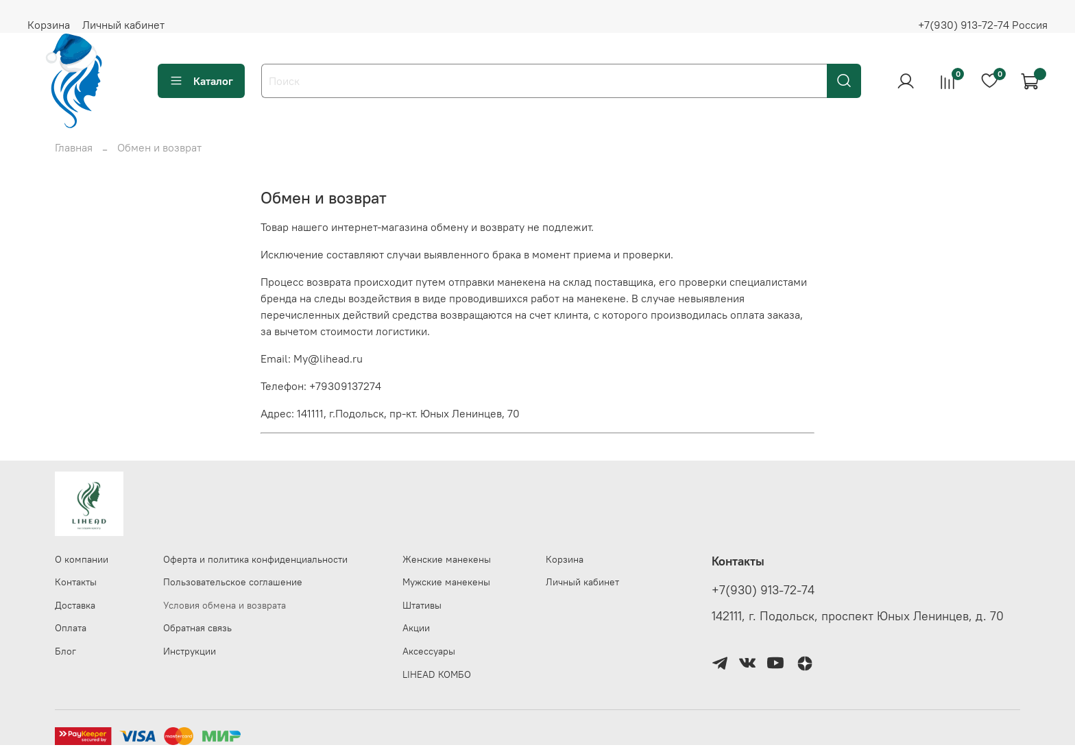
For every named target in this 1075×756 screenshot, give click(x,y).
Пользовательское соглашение (232, 582)
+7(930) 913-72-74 (763, 590)
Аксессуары (428, 651)
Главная (74, 147)
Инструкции (189, 651)
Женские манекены (446, 559)
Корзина (48, 25)
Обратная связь (197, 628)
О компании (81, 559)
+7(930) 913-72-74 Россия (983, 25)
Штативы (422, 605)
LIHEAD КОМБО (436, 674)
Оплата (70, 628)
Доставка (75, 605)
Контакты (76, 582)
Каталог (201, 81)
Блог (65, 651)
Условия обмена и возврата (224, 605)
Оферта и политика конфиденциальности (255, 559)
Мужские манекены (446, 582)
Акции (416, 628)
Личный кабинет (123, 25)
